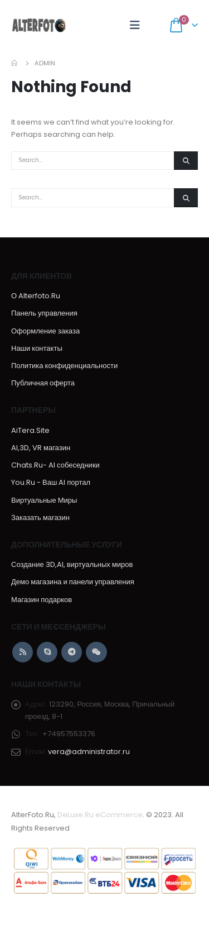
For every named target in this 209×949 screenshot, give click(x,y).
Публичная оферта (43, 383)
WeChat (96, 652)
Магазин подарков (41, 599)
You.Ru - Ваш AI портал (50, 482)
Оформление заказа (45, 331)
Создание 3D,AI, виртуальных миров (72, 564)
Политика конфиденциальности (64, 365)
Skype (47, 652)
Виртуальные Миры (44, 500)
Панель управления (44, 313)
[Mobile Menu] (135, 25)
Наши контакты (36, 348)
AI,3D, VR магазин (40, 447)
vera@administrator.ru (89, 751)
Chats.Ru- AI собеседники (55, 465)
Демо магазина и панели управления (72, 581)
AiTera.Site (30, 430)
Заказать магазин (40, 517)
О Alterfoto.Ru (35, 295)
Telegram (71, 652)
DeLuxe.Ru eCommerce (100, 814)
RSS (22, 652)
